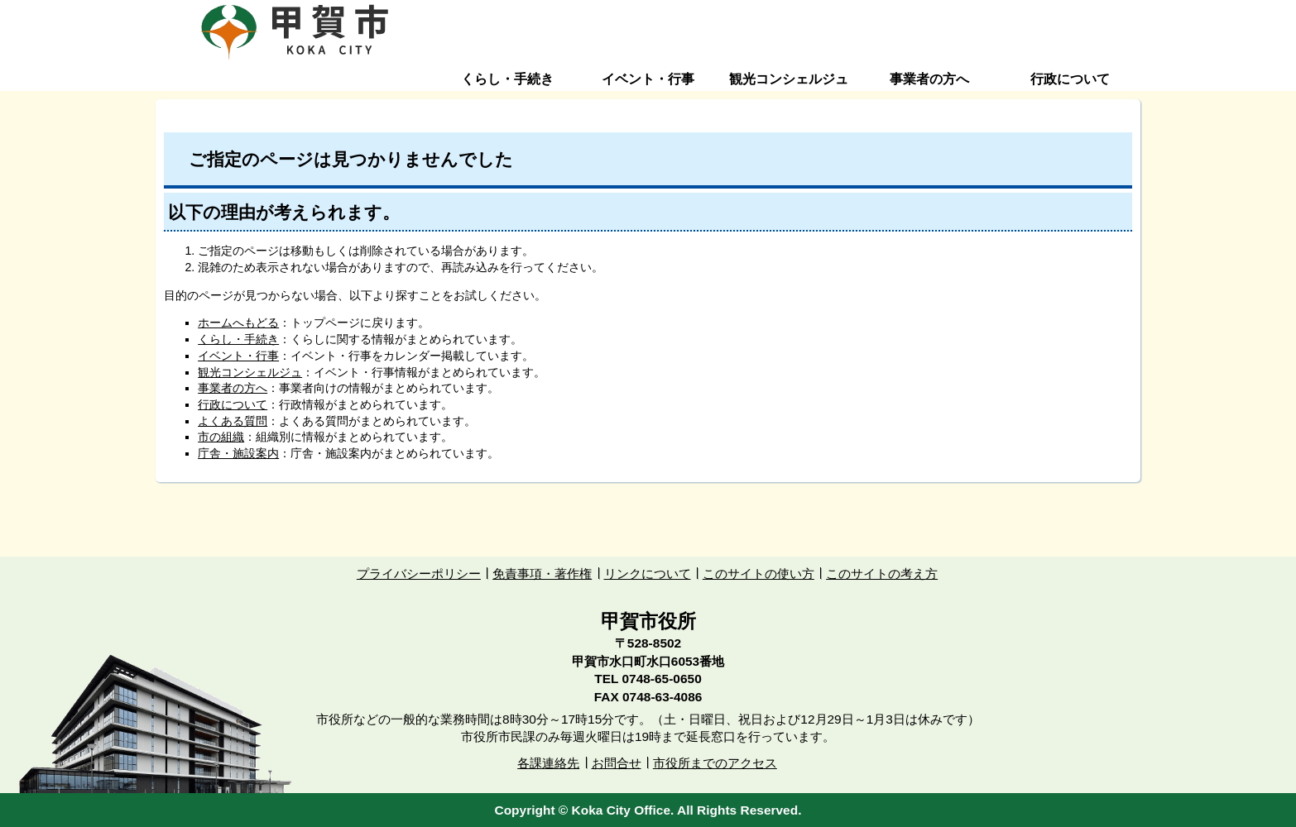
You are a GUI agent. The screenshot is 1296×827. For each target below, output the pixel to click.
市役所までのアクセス (715, 763)
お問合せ (616, 763)
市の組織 (221, 436)
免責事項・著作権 (542, 573)
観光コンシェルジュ (788, 79)
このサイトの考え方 (882, 573)
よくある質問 (232, 421)
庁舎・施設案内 (238, 453)
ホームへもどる (238, 322)
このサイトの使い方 (758, 573)
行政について (1070, 79)
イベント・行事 (648, 79)
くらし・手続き (507, 79)
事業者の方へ (929, 79)
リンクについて (647, 573)
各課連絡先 (548, 763)
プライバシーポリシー (419, 573)
